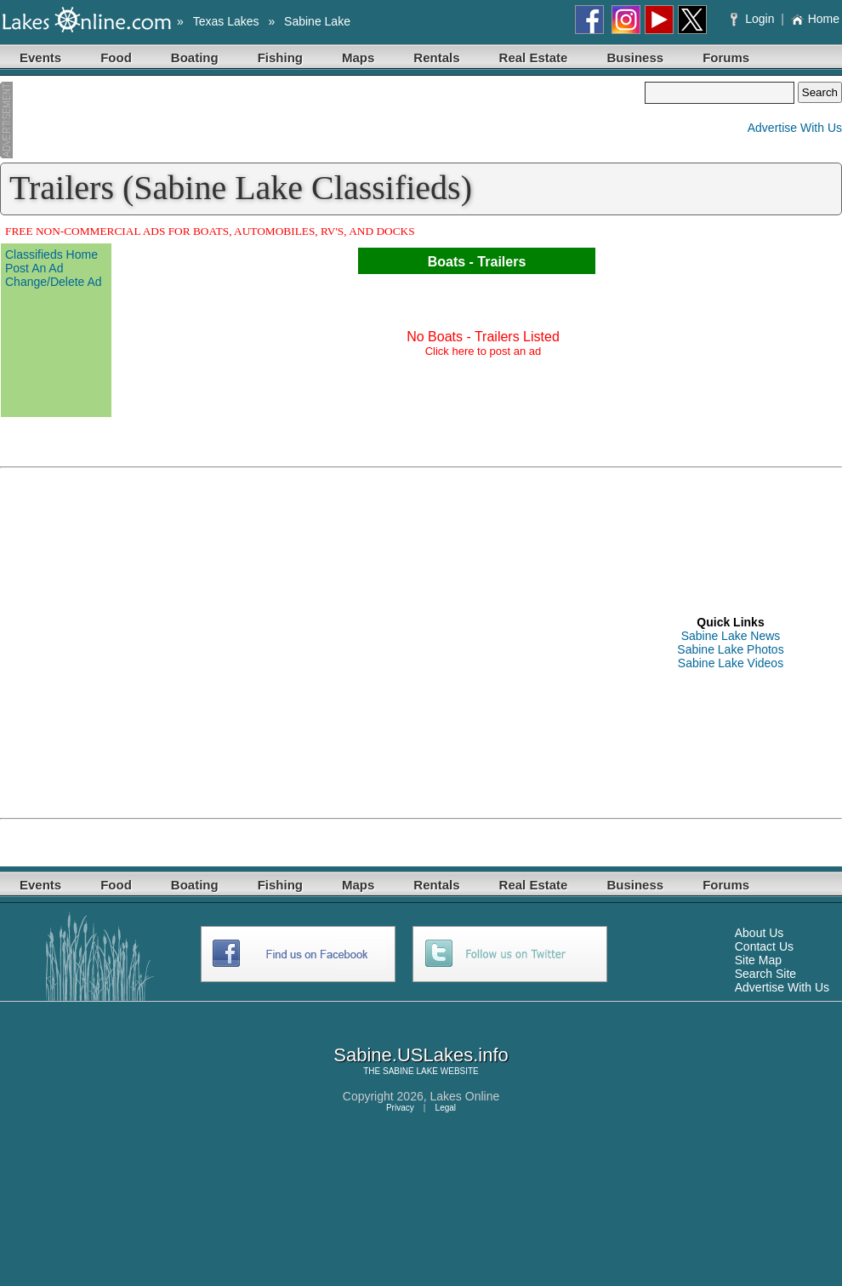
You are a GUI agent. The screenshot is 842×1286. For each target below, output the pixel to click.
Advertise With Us (795, 127)
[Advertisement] (322, 120)
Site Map (758, 960)
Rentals (436, 57)
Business (634, 57)
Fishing (280, 57)
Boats (446, 261)
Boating (195, 57)
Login (754, 19)
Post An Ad (34, 268)
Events (40, 57)
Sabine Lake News (731, 636)
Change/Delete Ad (53, 282)
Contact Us (764, 946)
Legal (445, 1107)
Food (116, 57)
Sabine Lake (317, 21)
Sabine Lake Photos (730, 649)
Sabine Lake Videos (730, 663)
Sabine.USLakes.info (420, 1055)
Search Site (765, 973)
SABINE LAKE (410, 1071)
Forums (726, 57)
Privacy (400, 1107)
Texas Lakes (226, 21)
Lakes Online (465, 1096)
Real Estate (533, 57)
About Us (759, 933)
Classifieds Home (51, 254)
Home (815, 19)
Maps (358, 57)
